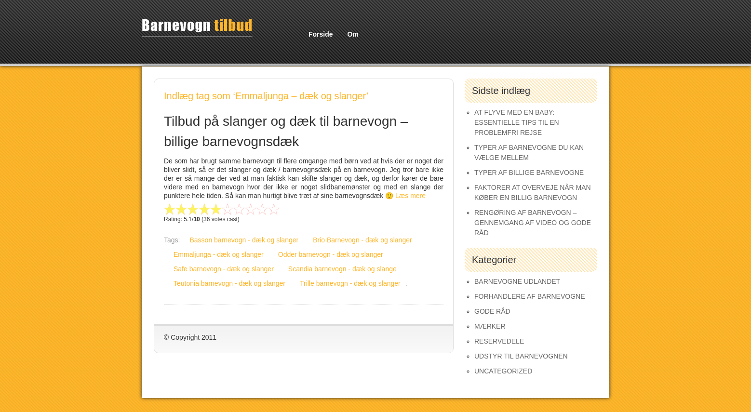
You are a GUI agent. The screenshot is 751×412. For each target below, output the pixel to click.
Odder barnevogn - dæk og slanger (330, 254)
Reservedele (499, 341)
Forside (320, 34)
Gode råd (492, 311)
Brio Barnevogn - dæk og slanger (362, 240)
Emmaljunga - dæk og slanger (219, 254)
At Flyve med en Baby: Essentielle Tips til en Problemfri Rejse (516, 122)
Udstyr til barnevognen (521, 356)
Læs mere (410, 195)
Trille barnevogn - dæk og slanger (350, 283)
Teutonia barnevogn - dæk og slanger (229, 283)
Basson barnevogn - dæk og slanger (243, 240)
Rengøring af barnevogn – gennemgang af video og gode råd (532, 223)
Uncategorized (503, 371)
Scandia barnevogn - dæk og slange (342, 269)
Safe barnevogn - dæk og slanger (224, 269)
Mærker (490, 326)
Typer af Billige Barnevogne (529, 172)
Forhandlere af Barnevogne (529, 296)
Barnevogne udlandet (517, 281)
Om (353, 34)
